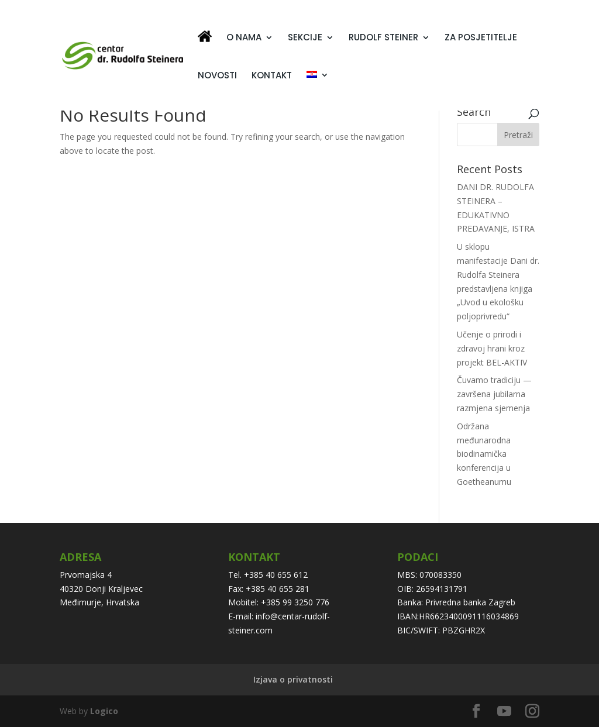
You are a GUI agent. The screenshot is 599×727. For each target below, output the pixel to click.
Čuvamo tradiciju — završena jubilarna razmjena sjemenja (494, 394)
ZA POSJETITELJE (481, 38)
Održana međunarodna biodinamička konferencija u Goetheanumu (484, 454)
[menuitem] (318, 90)
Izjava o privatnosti (293, 679)
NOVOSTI (217, 76)
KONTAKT (272, 76)
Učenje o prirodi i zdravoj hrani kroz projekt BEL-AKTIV (492, 348)
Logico (104, 710)
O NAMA (243, 38)
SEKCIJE (305, 38)
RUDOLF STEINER (383, 38)
